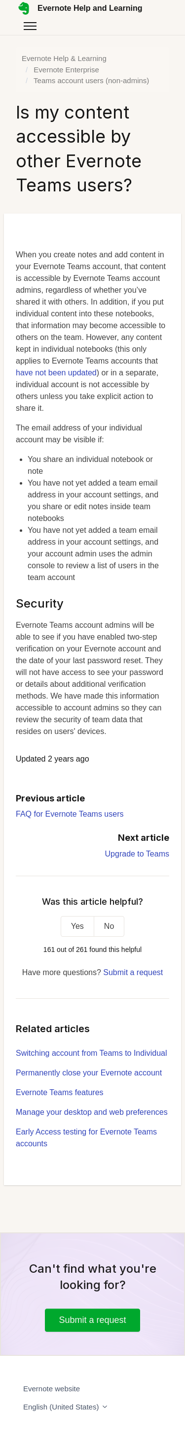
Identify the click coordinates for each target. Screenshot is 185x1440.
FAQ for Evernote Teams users (69, 814)
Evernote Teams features (60, 1092)
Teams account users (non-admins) (91, 80)
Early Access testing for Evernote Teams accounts (86, 1138)
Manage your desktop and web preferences (92, 1112)
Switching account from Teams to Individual (91, 1053)
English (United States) (66, 1407)
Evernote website (51, 1388)
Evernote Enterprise (66, 69)
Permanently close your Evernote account (89, 1073)
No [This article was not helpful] (109, 926)
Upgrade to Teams (137, 854)
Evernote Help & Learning (64, 58)
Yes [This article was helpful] (77, 926)
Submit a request (133, 972)
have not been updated (56, 372)
